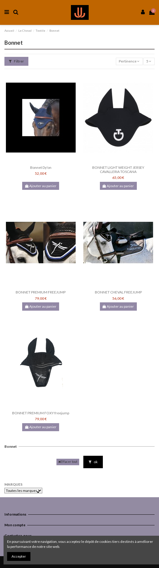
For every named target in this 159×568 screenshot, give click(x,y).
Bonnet (10, 446)
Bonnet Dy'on (40, 167)
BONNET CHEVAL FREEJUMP (118, 292)
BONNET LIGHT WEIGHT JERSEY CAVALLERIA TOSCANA (118, 169)
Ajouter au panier (40, 186)
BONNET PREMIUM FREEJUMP (41, 292)
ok (93, 462)
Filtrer (16, 61)
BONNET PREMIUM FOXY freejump (40, 413)
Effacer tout (67, 462)
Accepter (19, 556)
